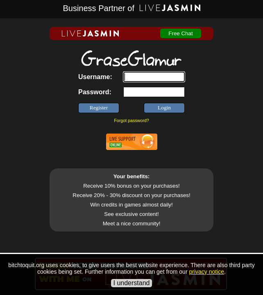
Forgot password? (131, 120)
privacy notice (206, 271)
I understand (131, 282)
